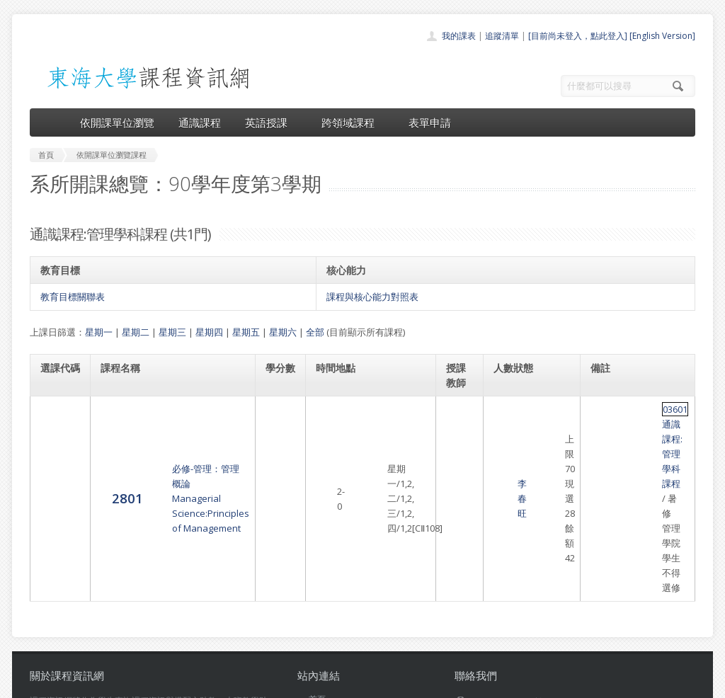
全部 (315, 332)
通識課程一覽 (334, 582)
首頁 (317, 550)
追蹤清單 (502, 36)
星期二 (135, 332)
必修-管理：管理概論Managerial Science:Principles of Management (170, 424)
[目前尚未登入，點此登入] (577, 36)
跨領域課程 (352, 122)
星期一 (99, 332)
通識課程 (199, 122)
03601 (603, 409)
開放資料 (326, 628)
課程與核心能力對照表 (372, 296)
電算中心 (222, 683)
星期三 (172, 332)
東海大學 (41, 683)
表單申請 (430, 122)
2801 (56, 424)
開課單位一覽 (334, 566)
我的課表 (459, 36)
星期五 (246, 332)
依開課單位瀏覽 (117, 122)
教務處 (267, 683)
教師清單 (326, 644)
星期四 (209, 332)
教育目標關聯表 (72, 296)
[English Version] (662, 36)
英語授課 (271, 122)
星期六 (283, 332)
